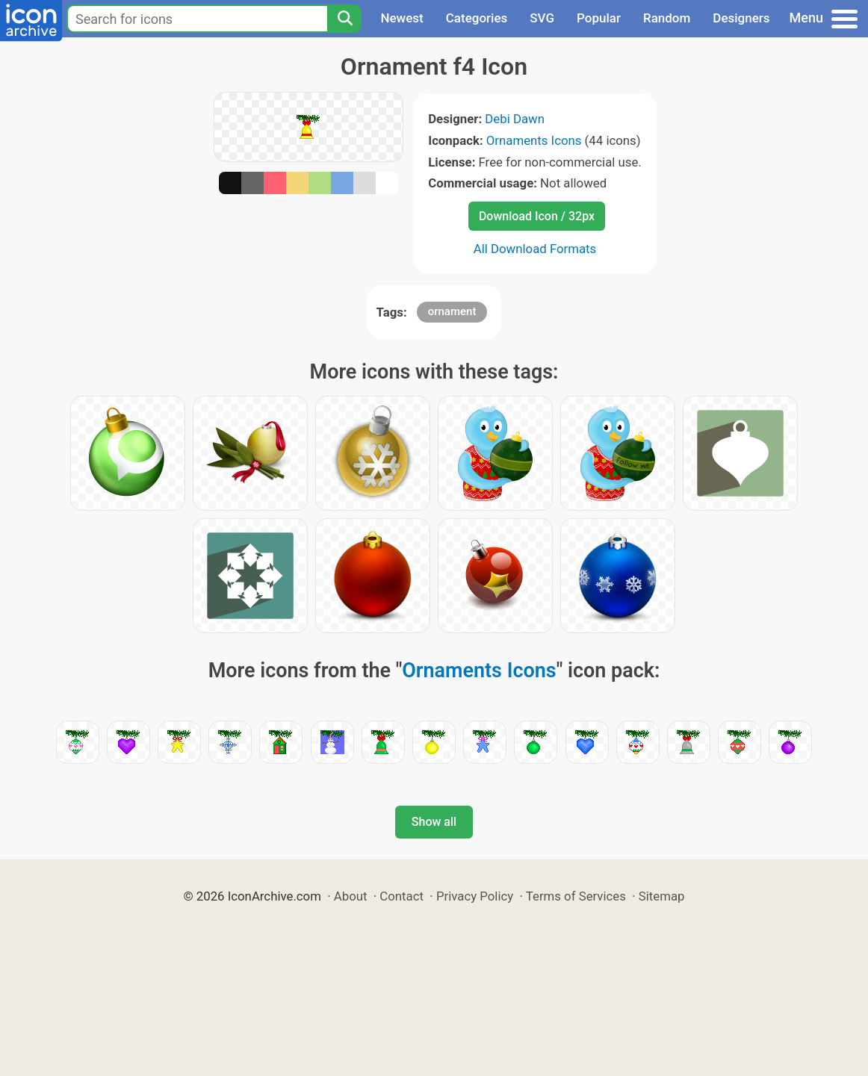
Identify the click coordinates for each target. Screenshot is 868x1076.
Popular (599, 17)
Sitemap (662, 896)
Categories (477, 17)
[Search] (344, 18)
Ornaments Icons (534, 140)
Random (666, 17)
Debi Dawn (515, 118)
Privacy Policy (474, 896)
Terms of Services (576, 896)
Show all (434, 822)
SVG (542, 17)
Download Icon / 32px (537, 216)
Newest (401, 17)
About (351, 896)
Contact (401, 896)
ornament (452, 311)
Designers (741, 17)
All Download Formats (535, 248)
